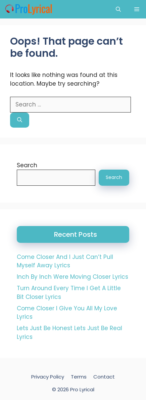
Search (27, 165)
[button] (118, 9)
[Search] (19, 120)
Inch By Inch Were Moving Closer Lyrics (72, 277)
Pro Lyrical (82, 389)
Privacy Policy (47, 376)
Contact (104, 376)
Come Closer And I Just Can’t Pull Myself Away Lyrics (65, 261)
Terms (79, 376)
